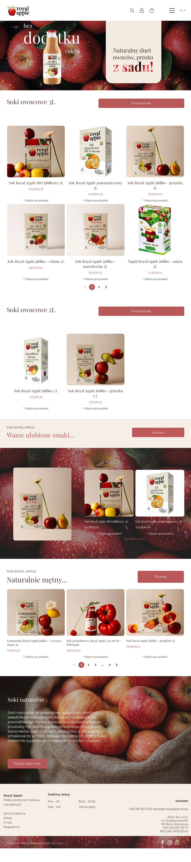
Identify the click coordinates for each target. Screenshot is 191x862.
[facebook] (162, 857)
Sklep (8, 831)
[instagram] (170, 857)
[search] (132, 11)
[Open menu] (172, 10)
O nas (8, 836)
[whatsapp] (177, 857)
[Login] (142, 10)
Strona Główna (14, 827)
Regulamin (12, 840)
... (102, 678)
